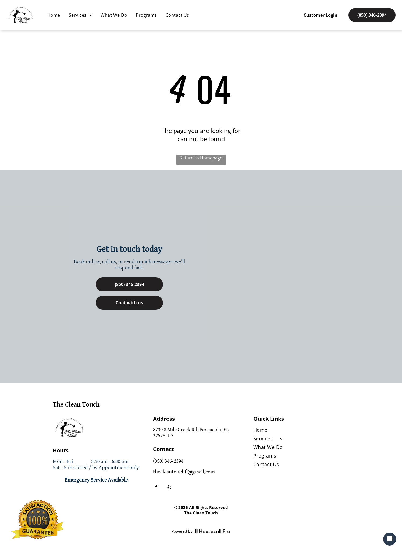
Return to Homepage (201, 158)
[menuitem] (54, 15)
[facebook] (156, 488)
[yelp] (169, 488)
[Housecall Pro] (212, 531)
